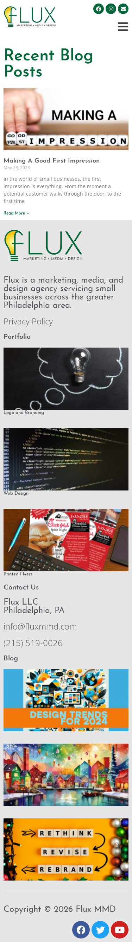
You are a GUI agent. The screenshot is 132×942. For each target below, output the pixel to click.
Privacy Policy (28, 321)
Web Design (16, 493)
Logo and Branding (24, 412)
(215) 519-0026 (33, 642)
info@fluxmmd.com (40, 626)
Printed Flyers (18, 574)
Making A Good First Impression (52, 161)
